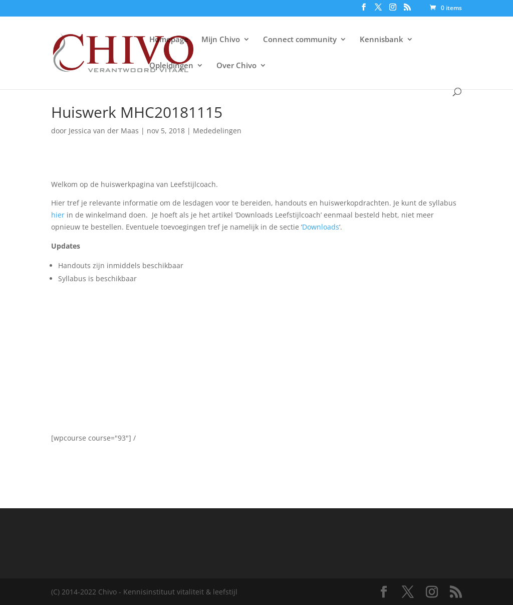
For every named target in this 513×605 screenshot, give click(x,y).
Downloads (320, 227)
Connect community (300, 40)
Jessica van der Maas (104, 130)
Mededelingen (217, 130)
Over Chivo (236, 66)
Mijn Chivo (220, 40)
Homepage (168, 40)
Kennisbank (381, 40)
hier (59, 215)
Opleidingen (171, 66)
